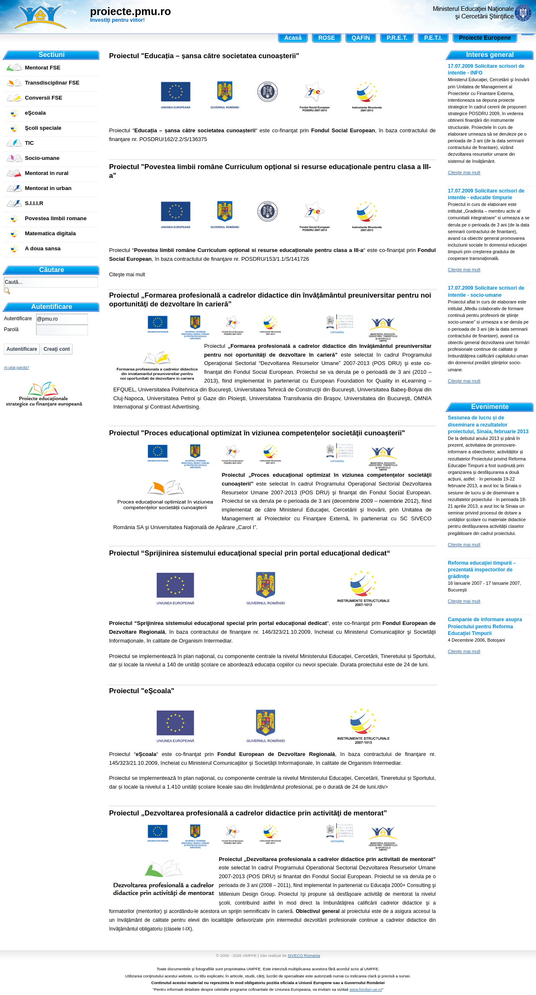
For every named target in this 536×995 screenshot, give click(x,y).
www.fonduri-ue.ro (366, 989)
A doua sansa (42, 248)
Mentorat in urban (48, 188)
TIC (29, 143)
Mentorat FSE (42, 67)
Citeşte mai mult (127, 275)
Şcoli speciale (43, 128)
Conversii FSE (43, 98)
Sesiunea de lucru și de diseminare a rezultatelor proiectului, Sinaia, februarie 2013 (488, 424)
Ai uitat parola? (16, 367)
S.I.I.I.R (34, 203)
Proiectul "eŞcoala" (141, 691)
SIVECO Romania (304, 955)
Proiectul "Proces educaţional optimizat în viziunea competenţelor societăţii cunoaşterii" (257, 433)
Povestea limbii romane (55, 218)
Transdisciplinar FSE (52, 83)
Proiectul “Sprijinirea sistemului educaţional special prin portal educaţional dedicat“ (249, 553)
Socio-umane (42, 158)
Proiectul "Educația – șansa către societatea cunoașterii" (204, 56)
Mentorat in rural (46, 173)
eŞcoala (35, 113)
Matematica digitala (50, 233)
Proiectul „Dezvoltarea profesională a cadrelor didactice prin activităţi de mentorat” (248, 813)
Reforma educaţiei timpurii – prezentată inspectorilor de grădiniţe (482, 569)
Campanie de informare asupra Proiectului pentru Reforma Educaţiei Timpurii (485, 626)
